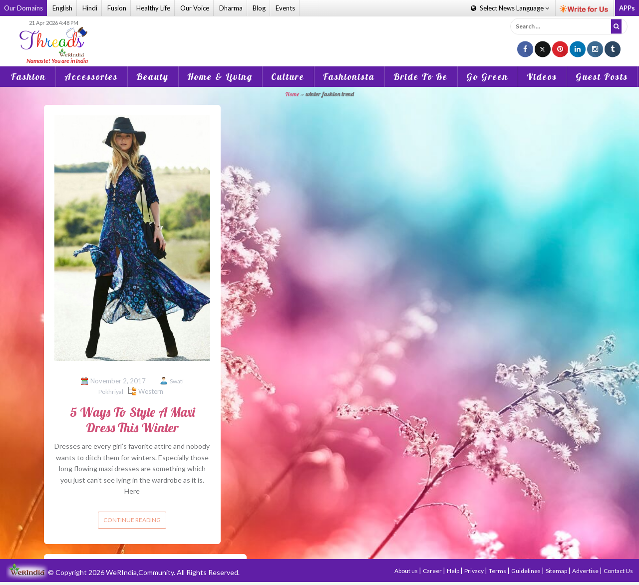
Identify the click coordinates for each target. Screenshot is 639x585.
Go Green (487, 76)
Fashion (28, 76)
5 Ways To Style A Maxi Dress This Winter (132, 420)
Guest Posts (602, 76)
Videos (542, 76)
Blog (259, 8)
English (62, 8)
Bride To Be (420, 76)
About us (406, 571)
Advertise (586, 571)
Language (510, 8)
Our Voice (194, 8)
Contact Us (618, 571)
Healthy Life (153, 8)
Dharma (231, 8)
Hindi (89, 8)
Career (433, 571)
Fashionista (349, 76)
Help (453, 571)
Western (150, 391)
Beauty (152, 76)
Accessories (91, 76)
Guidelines (526, 571)
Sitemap (557, 571)
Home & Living (220, 76)
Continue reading (132, 520)
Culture (288, 76)
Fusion (116, 8)
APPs (627, 8)
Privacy (474, 571)
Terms (498, 571)
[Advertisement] (319, 34)
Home (292, 94)
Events (285, 8)
